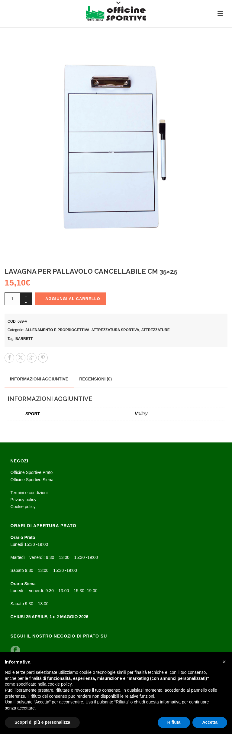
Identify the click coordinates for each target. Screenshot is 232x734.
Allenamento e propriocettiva (57, 330)
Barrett (24, 339)
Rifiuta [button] (174, 722)
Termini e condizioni (29, 492)
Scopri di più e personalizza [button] (42, 722)
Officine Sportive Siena (32, 479)
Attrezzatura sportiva (115, 330)
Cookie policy (23, 506)
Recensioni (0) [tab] (95, 379)
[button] (224, 662)
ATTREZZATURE (155, 330)
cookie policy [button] (60, 684)
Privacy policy (24, 499)
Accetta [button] (210, 722)
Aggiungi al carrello (72, 298)
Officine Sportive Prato (32, 472)
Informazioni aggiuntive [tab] (39, 379)
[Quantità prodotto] (12, 298)
